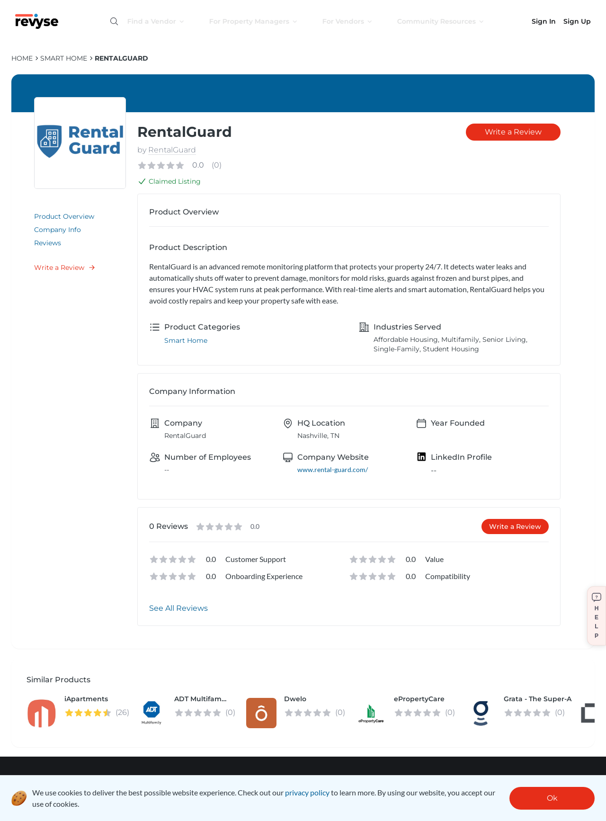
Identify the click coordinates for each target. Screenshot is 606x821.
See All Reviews (178, 608)
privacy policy (307, 792)
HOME (22, 58)
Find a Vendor (164, 21)
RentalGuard (121, 58)
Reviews (47, 243)
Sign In (544, 21)
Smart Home (63, 58)
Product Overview (64, 216)
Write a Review (65, 267)
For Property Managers (262, 21)
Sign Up (577, 21)
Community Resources (449, 21)
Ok (552, 798)
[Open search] (114, 21)
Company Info (57, 229)
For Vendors (356, 21)
